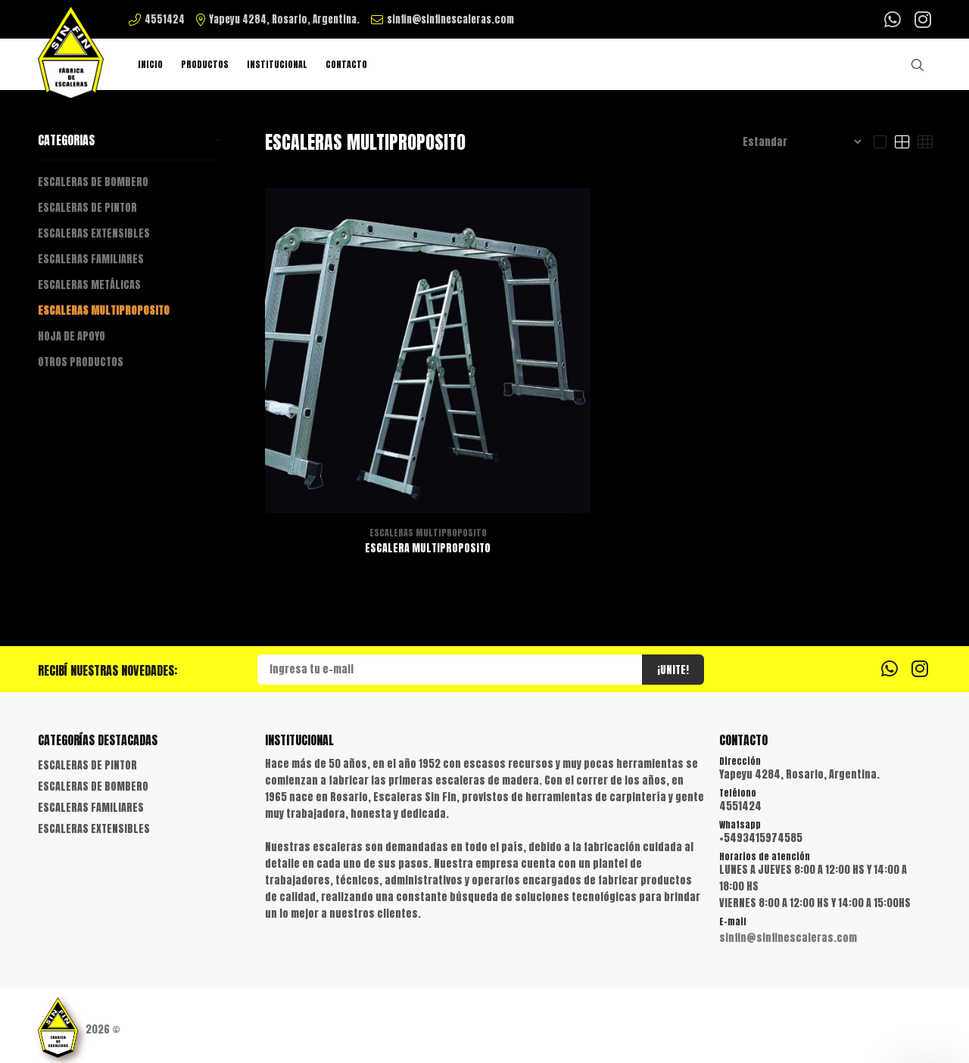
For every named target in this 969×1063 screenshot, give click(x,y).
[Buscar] (921, 65)
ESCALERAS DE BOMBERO (93, 182)
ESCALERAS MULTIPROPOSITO (104, 311)
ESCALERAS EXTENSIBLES (94, 233)
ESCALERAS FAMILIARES (91, 259)
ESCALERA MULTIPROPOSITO (428, 548)
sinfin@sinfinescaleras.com (788, 938)
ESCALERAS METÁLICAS (89, 285)
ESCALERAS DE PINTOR (87, 208)
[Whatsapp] (894, 19)
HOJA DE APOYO (71, 336)
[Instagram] (921, 19)
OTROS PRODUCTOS (80, 362)
